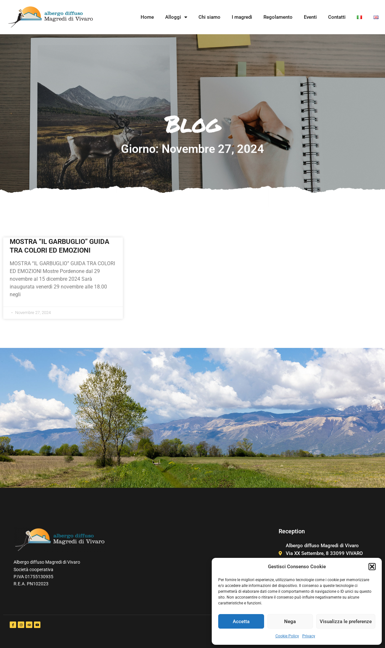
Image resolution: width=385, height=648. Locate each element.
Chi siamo (209, 17)
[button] (372, 566)
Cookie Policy (287, 636)
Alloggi (176, 17)
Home (147, 17)
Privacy (308, 636)
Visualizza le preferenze (346, 621)
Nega (290, 621)
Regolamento (278, 17)
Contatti (337, 17)
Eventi (310, 17)
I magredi (242, 17)
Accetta (241, 621)
